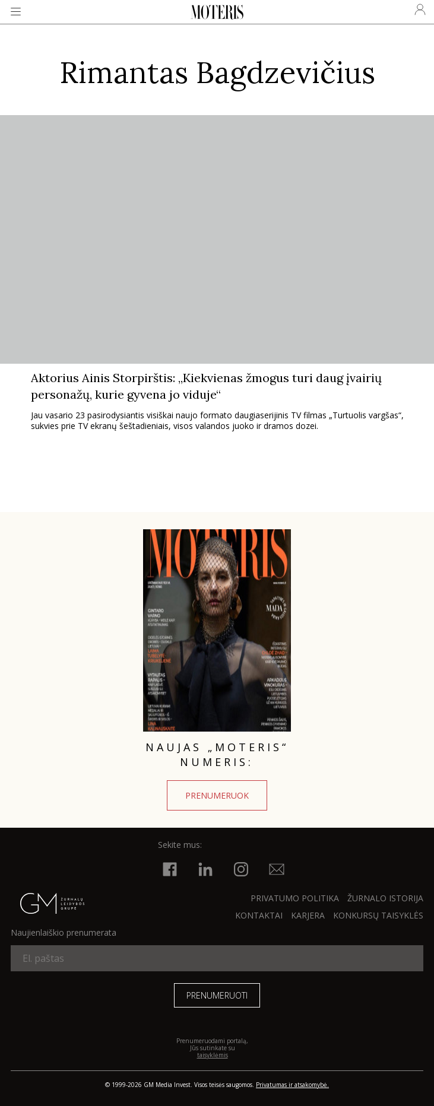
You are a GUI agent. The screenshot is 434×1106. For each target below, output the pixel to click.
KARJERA (308, 915)
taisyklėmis (212, 1055)
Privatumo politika (295, 898)
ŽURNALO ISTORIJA (385, 898)
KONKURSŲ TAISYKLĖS (378, 915)
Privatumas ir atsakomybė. (292, 1084)
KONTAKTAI (259, 915)
